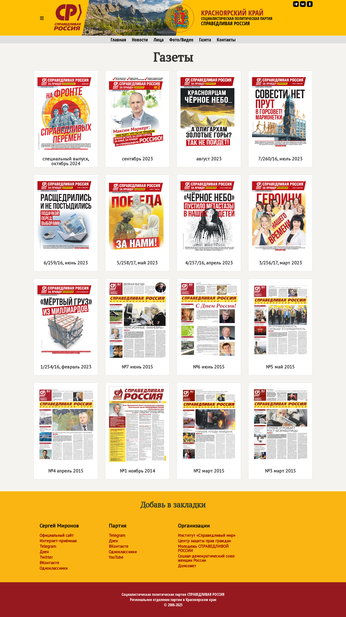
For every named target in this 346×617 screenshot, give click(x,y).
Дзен (44, 552)
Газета (205, 39)
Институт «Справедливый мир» (206, 535)
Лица (159, 39)
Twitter (46, 557)
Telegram (48, 546)
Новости (140, 39)
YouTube (116, 557)
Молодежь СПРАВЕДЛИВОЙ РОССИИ (203, 548)
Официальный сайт (57, 535)
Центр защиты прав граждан (204, 541)
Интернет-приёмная (58, 541)
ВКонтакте (49, 563)
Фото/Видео (181, 39)
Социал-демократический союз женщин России (206, 558)
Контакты (226, 39)
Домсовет (187, 566)
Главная (118, 39)
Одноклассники (53, 568)
